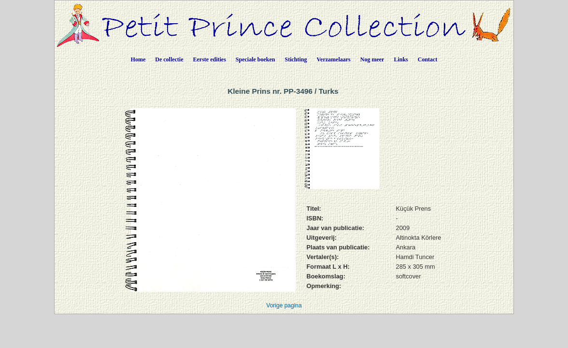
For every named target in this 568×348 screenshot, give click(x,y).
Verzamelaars (334, 59)
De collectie (169, 59)
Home (138, 59)
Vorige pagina (283, 305)
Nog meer (372, 59)
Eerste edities (209, 59)
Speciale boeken (255, 59)
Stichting (296, 59)
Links (401, 59)
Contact (428, 59)
